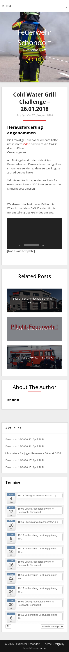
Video (26, 144)
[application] (34, 233)
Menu (6, 6)
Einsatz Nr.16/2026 (16, 439)
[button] (34, 233)
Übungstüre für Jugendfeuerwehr (24, 453)
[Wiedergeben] (12, 245)
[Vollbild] (57, 245)
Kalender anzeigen (52, 626)
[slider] (31, 245)
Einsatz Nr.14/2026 (16, 460)
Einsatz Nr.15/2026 (16, 446)
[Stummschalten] (51, 245)
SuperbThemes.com (35, 648)
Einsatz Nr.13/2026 (16, 467)
